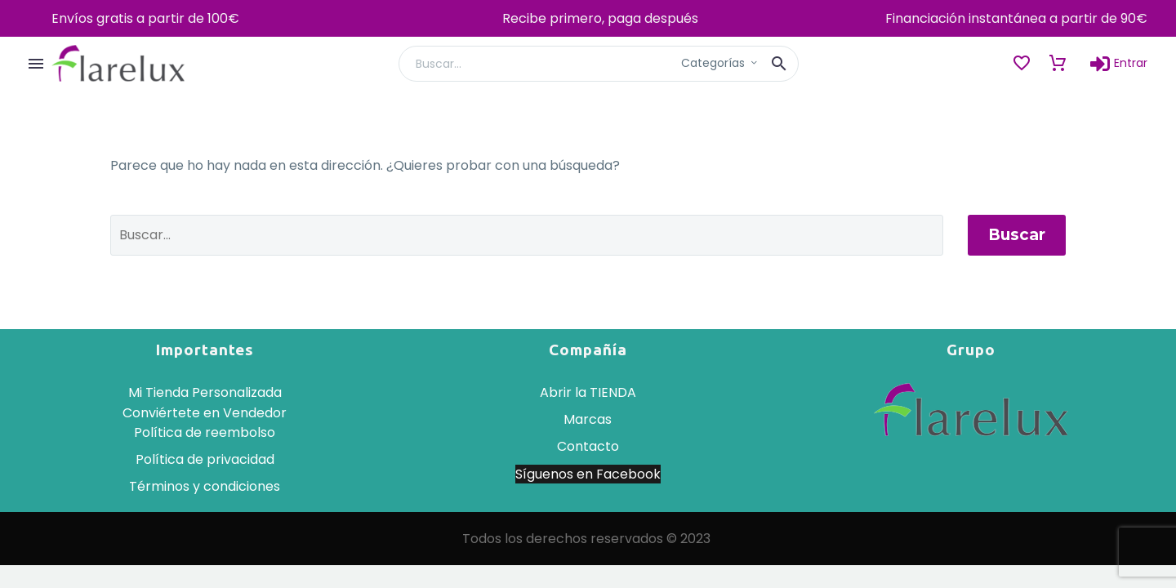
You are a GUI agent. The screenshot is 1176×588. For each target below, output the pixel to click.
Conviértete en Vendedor (204, 412)
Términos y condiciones (204, 486)
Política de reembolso (204, 432)
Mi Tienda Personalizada (205, 392)
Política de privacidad (205, 459)
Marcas (588, 419)
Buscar (1016, 234)
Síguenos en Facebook (588, 474)
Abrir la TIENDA (588, 392)
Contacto (588, 446)
